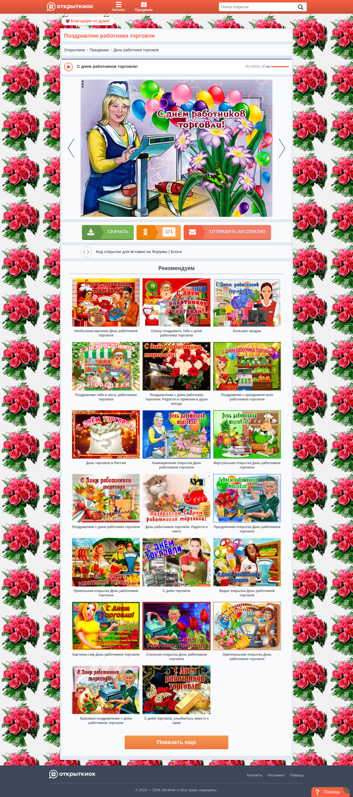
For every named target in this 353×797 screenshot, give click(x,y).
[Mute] (268, 67)
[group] (176, 66)
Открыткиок (74, 50)
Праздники (99, 50)
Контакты (254, 775)
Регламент (276, 775)
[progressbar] (280, 67)
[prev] (71, 148)
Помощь (297, 775)
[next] (282, 148)
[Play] (68, 67)
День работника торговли (136, 50)
